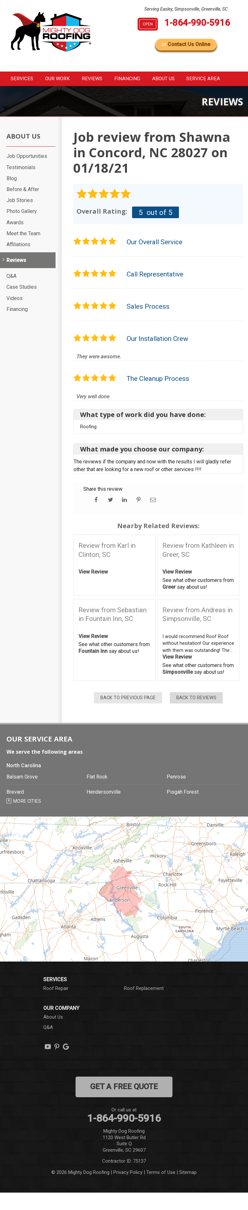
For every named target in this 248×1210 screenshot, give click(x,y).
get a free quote (124, 1103)
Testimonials (21, 184)
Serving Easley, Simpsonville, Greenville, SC (186, 9)
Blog (11, 196)
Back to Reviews (196, 715)
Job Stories (19, 218)
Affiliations (18, 262)
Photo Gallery (21, 229)
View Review (93, 589)
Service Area (25, 95)
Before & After (22, 207)
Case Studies (21, 304)
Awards (15, 240)
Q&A (11, 293)
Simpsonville (177, 689)
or (186, 44)
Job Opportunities (26, 173)
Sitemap (188, 1189)
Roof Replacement (144, 1006)
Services (20, 79)
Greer (169, 604)
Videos (14, 315)
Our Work (61, 79)
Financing (141, 79)
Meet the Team (23, 251)
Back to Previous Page (128, 715)
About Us (182, 79)
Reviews (101, 79)
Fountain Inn (93, 668)
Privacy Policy (127, 1189)
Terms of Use (160, 1189)
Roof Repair (55, 1006)
